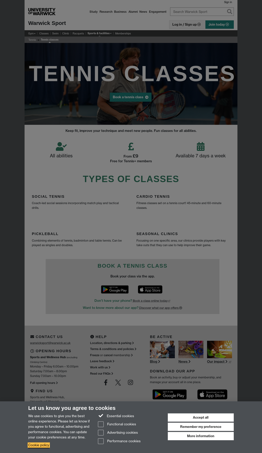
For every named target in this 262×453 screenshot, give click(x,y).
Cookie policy (38, 445)
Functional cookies (117, 424)
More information (200, 436)
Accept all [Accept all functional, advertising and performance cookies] (201, 417)
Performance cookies (119, 441)
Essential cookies (116, 415)
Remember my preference (200, 427)
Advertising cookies (118, 433)
